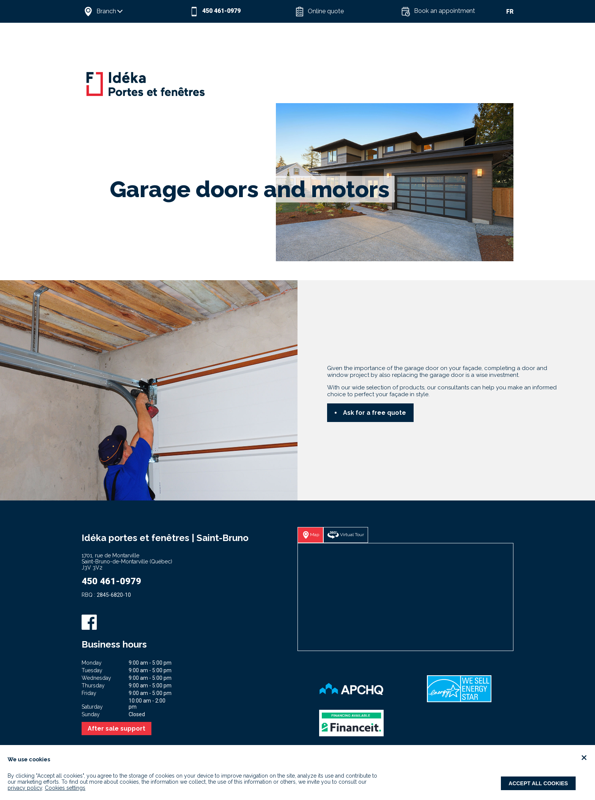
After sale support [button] (116, 728)
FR (509, 11)
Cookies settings (65, 788)
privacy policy (25, 788)
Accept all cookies (538, 783)
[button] (134, 11)
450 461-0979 (111, 581)
